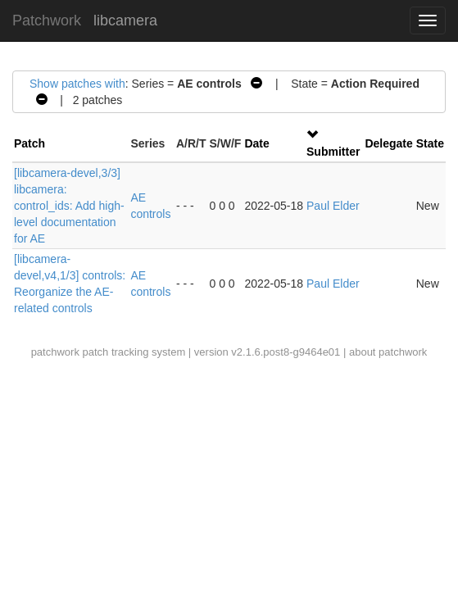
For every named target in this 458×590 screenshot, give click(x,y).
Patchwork (46, 20)
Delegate (388, 143)
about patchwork (388, 352)
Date (256, 143)
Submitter (333, 151)
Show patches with (77, 83)
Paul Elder (333, 205)
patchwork (55, 352)
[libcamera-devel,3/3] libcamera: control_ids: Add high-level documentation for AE (69, 205)
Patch (29, 143)
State (430, 143)
